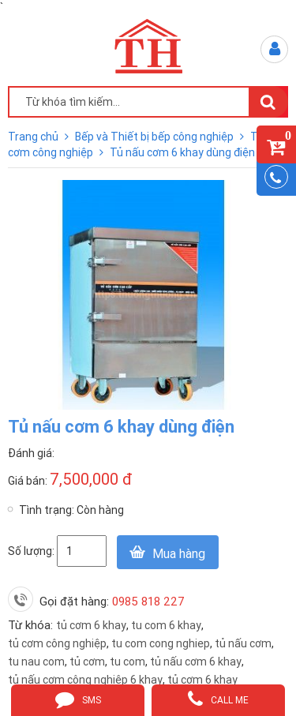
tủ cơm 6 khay (91, 625)
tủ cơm (87, 661)
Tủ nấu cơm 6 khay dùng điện (182, 152)
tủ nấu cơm (243, 643)
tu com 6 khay (166, 625)
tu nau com (36, 661)
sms (78, 698)
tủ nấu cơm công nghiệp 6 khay (85, 680)
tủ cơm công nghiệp (57, 643)
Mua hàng (178, 553)
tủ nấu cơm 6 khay (196, 661)
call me (218, 698)
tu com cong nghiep (160, 643)
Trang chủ (34, 136)
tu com (127, 661)
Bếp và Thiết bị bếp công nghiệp (155, 136)
